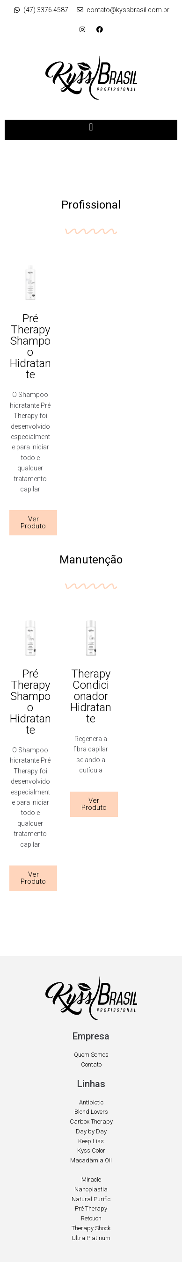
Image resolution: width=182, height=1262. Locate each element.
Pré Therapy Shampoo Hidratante (30, 346)
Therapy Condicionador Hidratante (90, 696)
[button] (91, 127)
